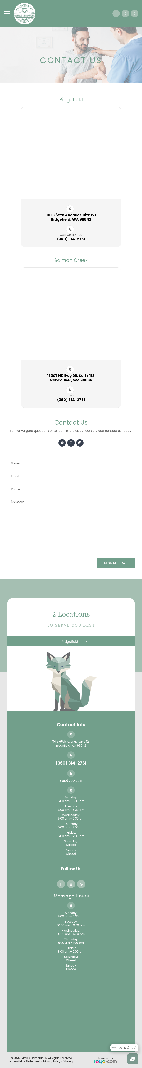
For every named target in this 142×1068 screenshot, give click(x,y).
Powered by (105, 1060)
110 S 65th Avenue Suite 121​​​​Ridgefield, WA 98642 (71, 217)
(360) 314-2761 (71, 763)
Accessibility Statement (24, 1061)
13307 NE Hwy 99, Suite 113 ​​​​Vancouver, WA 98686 (71, 377)
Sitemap (68, 1061)
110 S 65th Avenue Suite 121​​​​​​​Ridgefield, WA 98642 (71, 744)
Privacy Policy (51, 1061)
